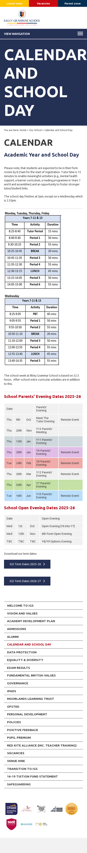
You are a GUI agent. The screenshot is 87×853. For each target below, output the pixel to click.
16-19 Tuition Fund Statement (32, 776)
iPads (11, 691)
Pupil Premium (19, 737)
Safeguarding (19, 784)
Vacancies (43, 3)
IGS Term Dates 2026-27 (25, 581)
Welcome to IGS (20, 605)
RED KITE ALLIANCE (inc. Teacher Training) (42, 745)
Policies (14, 722)
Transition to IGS (22, 768)
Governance (17, 683)
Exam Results (18, 667)
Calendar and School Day (29, 644)
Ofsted (13, 706)
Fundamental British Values (31, 675)
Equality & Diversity (25, 660)
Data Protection (22, 652)
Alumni (13, 636)
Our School (35, 130)
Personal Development (27, 714)
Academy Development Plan (31, 621)
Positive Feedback (22, 730)
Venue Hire (16, 761)
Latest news (15, 3)
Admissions (16, 629)
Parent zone (72, 3)
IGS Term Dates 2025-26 (25, 564)
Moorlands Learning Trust (30, 698)
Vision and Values (22, 613)
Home (23, 130)
